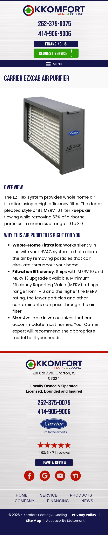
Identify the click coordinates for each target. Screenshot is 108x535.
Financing (58, 501)
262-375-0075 (54, 24)
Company (25, 501)
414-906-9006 (54, 34)
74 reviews (61, 452)
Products (81, 495)
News (87, 501)
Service (49, 495)
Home (22, 495)
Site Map (34, 520)
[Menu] (54, 64)
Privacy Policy (84, 514)
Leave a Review (53, 463)
